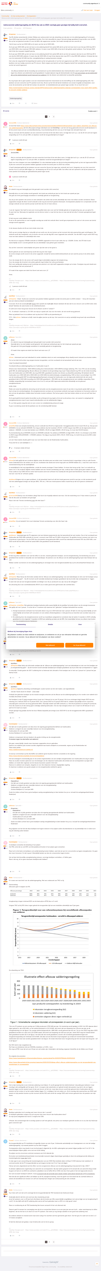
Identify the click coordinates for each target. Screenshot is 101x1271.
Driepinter (12, 34)
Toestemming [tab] (21, 624)
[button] (87, 10)
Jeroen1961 (12, 123)
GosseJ (11, 1140)
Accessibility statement (65, 1267)
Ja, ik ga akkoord (79, 645)
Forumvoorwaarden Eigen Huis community (42, 1267)
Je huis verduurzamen (18, 16)
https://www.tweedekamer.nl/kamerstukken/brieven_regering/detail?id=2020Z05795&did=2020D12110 (42, 1058)
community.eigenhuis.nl (91, 3)
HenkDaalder (13, 724)
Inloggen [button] (97, 10)
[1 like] (18, 140)
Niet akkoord (50, 645)
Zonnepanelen (31, 16)
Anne (10, 186)
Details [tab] (50, 624)
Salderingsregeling (15, 98)
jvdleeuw (12, 337)
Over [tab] (80, 624)
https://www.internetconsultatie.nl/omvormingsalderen (26, 756)
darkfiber (12, 296)
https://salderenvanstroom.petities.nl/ (21, 749)
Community (5, 16)
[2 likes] (19, 448)
